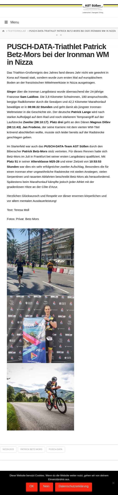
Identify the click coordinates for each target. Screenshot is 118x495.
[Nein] (113, 483)
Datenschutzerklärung (74, 486)
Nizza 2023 (8, 449)
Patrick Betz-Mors (31, 449)
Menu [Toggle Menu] (11, 22)
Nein (46, 486)
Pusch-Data (55, 449)
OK (32, 486)
